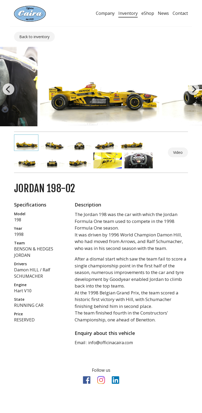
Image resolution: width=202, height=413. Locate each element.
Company (105, 13)
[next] (193, 89)
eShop (147, 13)
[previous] (8, 89)
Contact (180, 13)
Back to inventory (34, 36)
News (163, 13)
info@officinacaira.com (110, 342)
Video (178, 152)
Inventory (128, 13)
